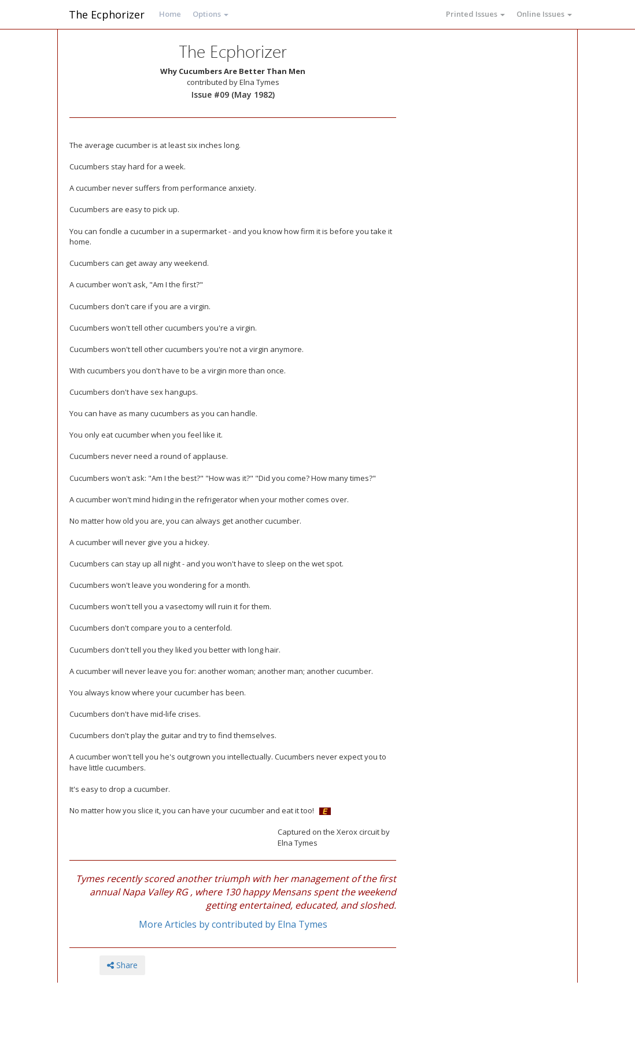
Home (170, 14)
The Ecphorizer (107, 14)
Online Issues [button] (544, 14)
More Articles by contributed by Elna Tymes (233, 924)
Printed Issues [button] (475, 14)
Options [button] (210, 14)
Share (122, 965)
